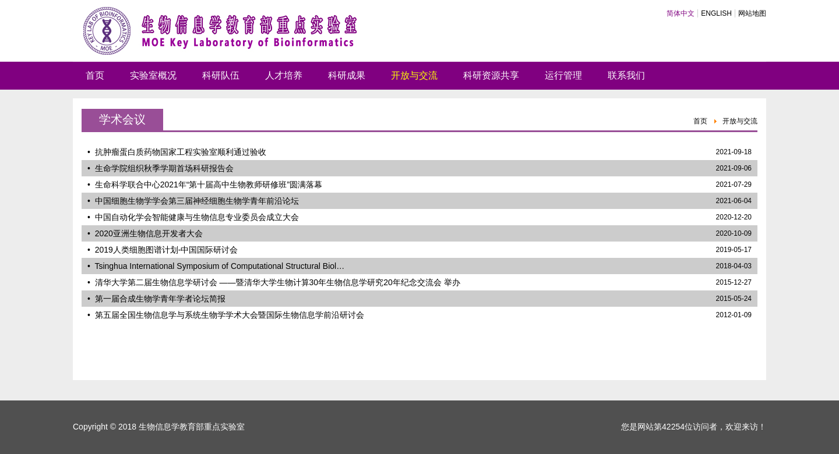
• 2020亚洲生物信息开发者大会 (145, 233)
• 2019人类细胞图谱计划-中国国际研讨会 (162, 249)
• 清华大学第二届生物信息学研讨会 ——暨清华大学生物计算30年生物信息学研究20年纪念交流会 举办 (273, 282)
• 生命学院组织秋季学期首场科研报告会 (160, 168)
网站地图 (752, 13)
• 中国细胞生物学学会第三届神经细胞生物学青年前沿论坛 (193, 200)
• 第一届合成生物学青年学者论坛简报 (156, 298)
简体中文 (681, 13)
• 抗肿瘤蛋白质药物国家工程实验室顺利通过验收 (176, 152)
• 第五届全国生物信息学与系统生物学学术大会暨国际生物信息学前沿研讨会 (225, 315)
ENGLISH (716, 13)
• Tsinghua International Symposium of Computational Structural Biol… (215, 266)
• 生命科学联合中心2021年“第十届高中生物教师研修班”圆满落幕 (204, 184)
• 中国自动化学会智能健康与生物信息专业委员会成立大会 (193, 217)
